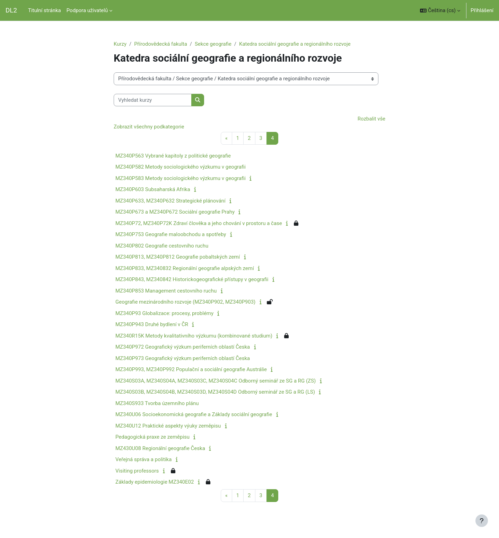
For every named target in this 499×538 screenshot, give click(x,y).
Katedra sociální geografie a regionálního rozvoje (296, 44)
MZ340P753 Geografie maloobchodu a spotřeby (170, 235)
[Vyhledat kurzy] (153, 100)
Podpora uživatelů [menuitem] (87, 10)
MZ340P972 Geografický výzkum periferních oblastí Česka (182, 347)
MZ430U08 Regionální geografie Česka (160, 448)
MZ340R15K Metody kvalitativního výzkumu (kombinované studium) (193, 336)
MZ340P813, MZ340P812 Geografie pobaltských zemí (177, 257)
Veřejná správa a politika (143, 460)
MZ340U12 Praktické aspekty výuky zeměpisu (168, 426)
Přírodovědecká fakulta (160, 44)
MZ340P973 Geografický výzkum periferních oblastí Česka (182, 358)
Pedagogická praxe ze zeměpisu (152, 437)
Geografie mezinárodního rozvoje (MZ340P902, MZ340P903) (185, 302)
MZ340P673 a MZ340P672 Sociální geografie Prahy (175, 212)
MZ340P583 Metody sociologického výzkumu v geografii (180, 178)
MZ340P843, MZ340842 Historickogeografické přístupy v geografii (191, 280)
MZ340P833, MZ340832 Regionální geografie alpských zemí (184, 268)
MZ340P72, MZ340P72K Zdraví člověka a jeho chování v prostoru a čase (198, 223)
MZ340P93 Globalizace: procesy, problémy (164, 313)
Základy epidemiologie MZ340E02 (154, 482)
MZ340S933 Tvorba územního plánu (157, 403)
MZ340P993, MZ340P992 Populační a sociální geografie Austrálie (191, 370)
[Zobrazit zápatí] (481, 520)
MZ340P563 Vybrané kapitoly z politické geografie (173, 156)
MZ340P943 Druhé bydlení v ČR (151, 325)
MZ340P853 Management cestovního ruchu (166, 291)
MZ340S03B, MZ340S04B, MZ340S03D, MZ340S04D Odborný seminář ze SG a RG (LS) (215, 392)
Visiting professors (137, 471)
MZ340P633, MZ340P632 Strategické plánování (170, 201)
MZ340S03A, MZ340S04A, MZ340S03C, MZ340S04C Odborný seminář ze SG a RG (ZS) (215, 381)
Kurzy (120, 44)
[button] (440, 10)
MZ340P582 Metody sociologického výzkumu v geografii (180, 167)
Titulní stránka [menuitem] (44, 10)
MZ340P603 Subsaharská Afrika (152, 190)
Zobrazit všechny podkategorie (149, 127)
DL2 (11, 10)
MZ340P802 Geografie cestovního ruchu (161, 246)
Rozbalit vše (371, 119)
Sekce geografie (213, 44)
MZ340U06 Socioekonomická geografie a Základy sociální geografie (193, 415)
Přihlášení (482, 10)
